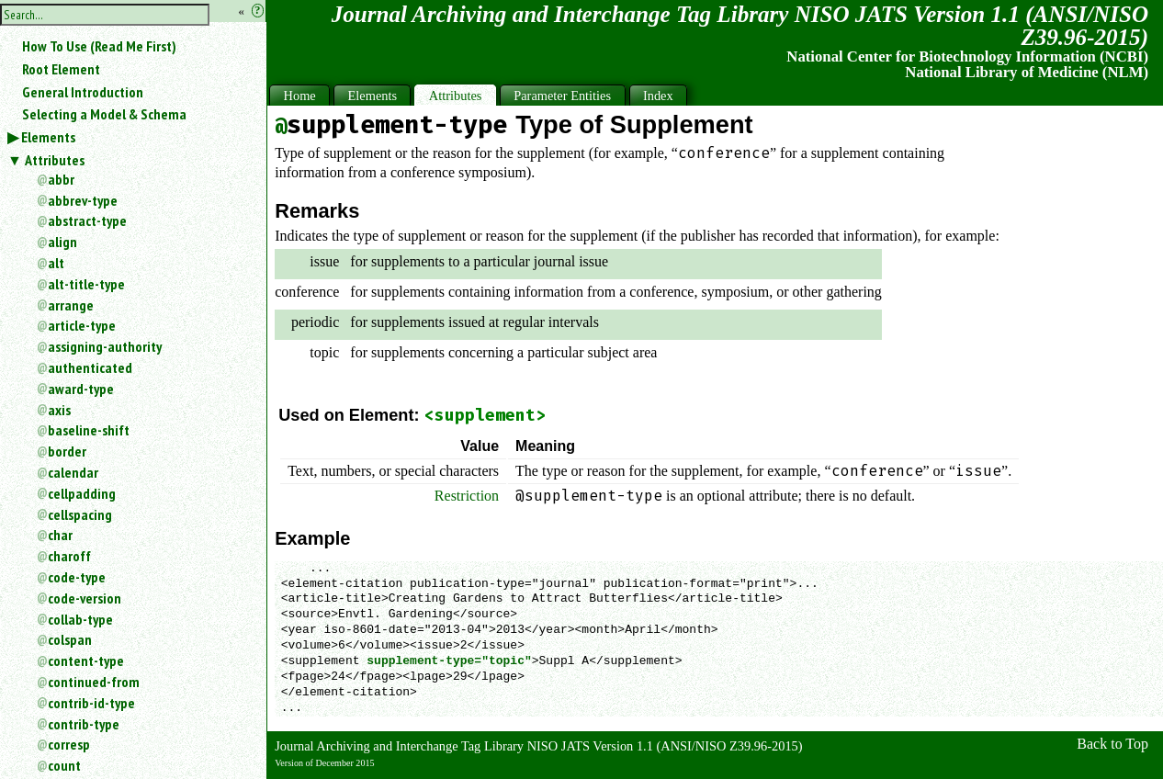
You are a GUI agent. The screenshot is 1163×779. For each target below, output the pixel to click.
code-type (77, 577)
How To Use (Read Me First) (99, 46)
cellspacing (80, 514)
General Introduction (82, 92)
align (62, 241)
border (67, 451)
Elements (48, 137)
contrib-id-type (91, 703)
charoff (69, 556)
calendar (73, 472)
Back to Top (1112, 743)
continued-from (94, 681)
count (64, 765)
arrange (71, 305)
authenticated (90, 367)
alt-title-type (86, 284)
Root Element (61, 69)
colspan (70, 639)
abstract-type (87, 220)
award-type (81, 388)
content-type (86, 660)
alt (56, 263)
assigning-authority (105, 346)
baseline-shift (89, 430)
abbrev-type (83, 200)
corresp (69, 744)
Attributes (55, 160)
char (60, 534)
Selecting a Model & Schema (104, 114)
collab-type (80, 619)
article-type (82, 325)
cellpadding (82, 493)
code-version (84, 598)
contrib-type (83, 724)
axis (59, 410)
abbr (61, 179)
